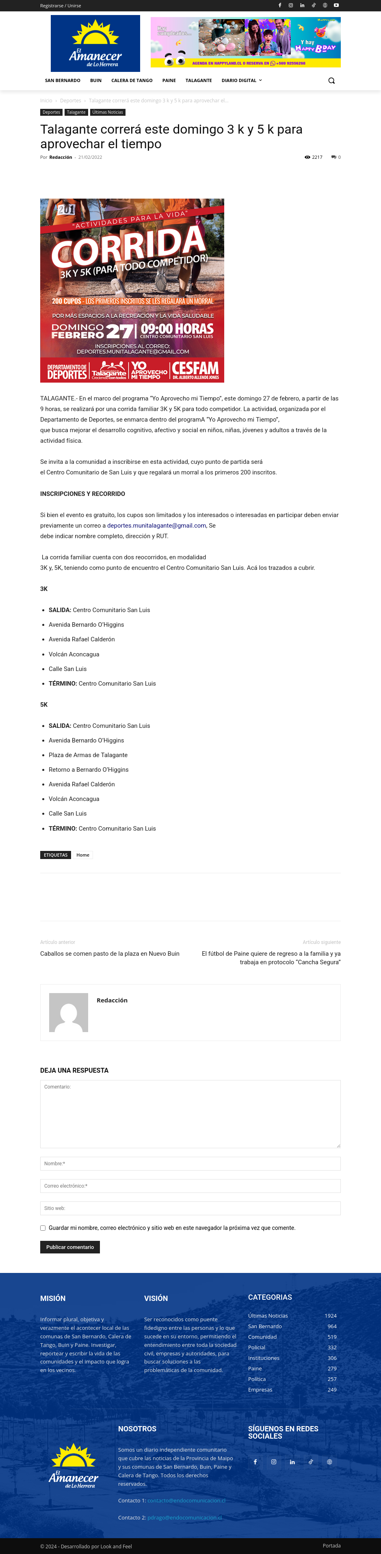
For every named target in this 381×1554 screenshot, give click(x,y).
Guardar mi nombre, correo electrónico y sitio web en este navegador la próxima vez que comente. (172, 1228)
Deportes (70, 100)
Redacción (61, 157)
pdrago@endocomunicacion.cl (184, 1517)
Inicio (46, 100)
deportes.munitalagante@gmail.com (156, 525)
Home (82, 855)
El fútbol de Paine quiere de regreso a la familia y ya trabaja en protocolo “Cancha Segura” (271, 958)
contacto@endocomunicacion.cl (186, 1500)
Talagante (76, 112)
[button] (331, 80)
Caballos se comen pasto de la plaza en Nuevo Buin (110, 953)
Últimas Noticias (108, 112)
